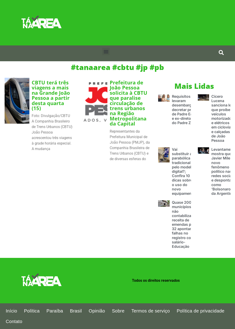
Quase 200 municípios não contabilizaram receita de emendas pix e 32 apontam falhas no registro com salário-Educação (185, 224)
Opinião (97, 310)
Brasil (76, 310)
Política (32, 310)
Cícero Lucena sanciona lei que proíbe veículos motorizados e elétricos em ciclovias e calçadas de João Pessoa (222, 118)
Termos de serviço (150, 310)
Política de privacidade (200, 310)
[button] (106, 51)
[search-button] (221, 52)
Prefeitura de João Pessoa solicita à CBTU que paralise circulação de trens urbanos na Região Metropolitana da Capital (128, 103)
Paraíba (55, 310)
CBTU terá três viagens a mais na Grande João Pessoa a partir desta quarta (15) (51, 95)
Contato (14, 321)
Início (11, 310)
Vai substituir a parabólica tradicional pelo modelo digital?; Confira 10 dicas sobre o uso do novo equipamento (183, 171)
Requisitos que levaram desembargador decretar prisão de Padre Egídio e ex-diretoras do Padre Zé (186, 109)
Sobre (118, 310)
